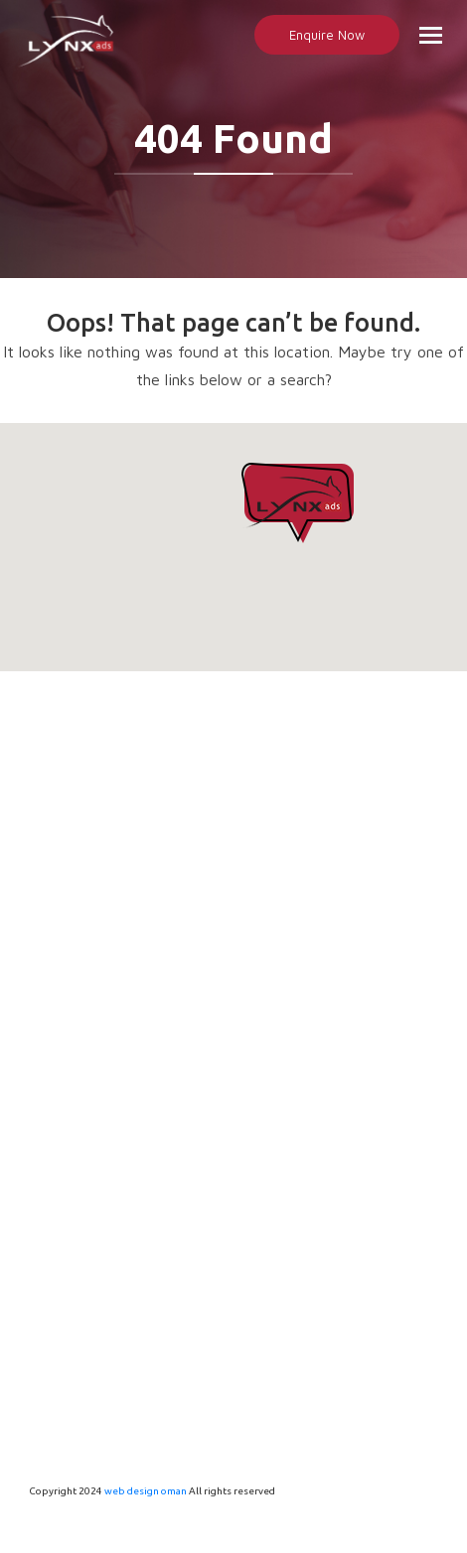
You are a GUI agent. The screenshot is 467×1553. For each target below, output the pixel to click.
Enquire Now (327, 35)
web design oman (145, 1490)
